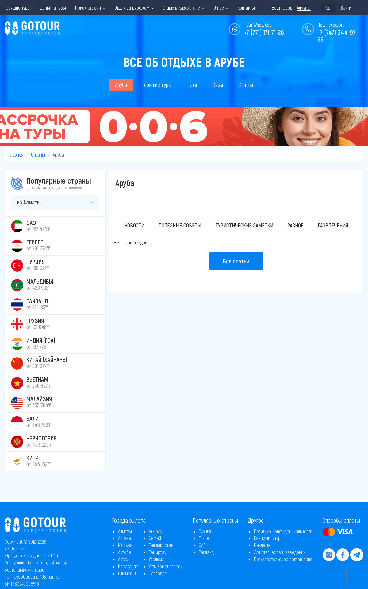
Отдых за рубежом (134, 7)
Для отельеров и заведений (279, 552)
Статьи (245, 84)
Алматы (125, 531)
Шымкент (127, 573)
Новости (134, 225)
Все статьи (236, 261)
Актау (123, 559)
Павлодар (158, 573)
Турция (205, 531)
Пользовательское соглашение (283, 559)
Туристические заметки (244, 225)
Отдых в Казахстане (183, 7)
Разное (295, 225)
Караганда (128, 566)
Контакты (246, 7)
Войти (345, 7)
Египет (205, 538)
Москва (125, 545)
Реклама (262, 545)
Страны (38, 154)
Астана (124, 538)
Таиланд (206, 552)
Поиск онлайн (90, 7)
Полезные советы (180, 225)
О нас (220, 7)
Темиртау (157, 552)
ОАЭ (202, 545)
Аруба (121, 84)
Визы (217, 84)
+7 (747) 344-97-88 (337, 36)
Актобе (124, 552)
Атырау (155, 531)
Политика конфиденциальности (283, 531)
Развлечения (333, 225)
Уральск (156, 559)
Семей (155, 538)
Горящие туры (18, 7)
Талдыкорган (161, 545)
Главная (16, 154)
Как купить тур (267, 538)
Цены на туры (53, 7)
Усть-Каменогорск (165, 566)
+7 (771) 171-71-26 (264, 32)
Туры (192, 84)
